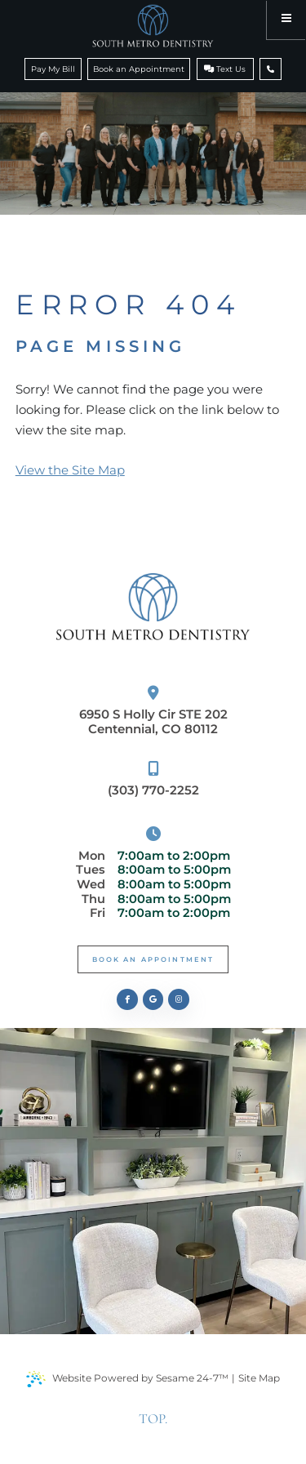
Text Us (225, 69)
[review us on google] (153, 999)
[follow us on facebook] (127, 999)
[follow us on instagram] (178, 999)
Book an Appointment (138, 69)
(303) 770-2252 (153, 780)
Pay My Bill (53, 69)
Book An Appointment (153, 959)
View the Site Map (70, 470)
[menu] (286, 19)
